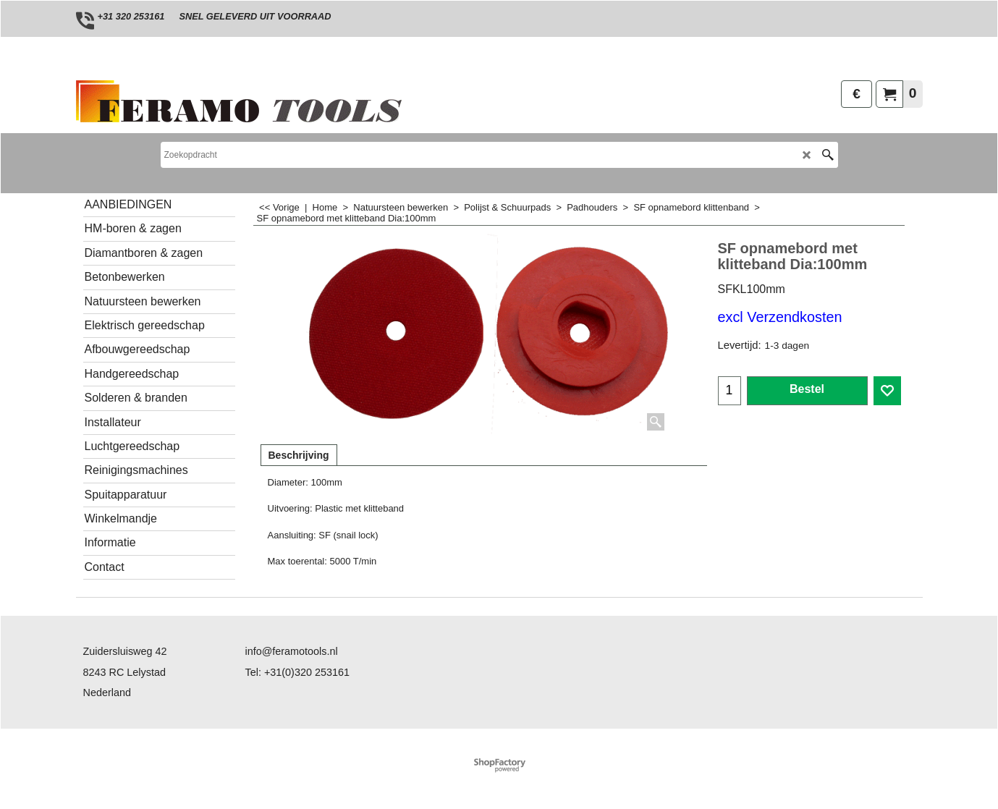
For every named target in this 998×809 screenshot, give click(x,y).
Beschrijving (298, 455)
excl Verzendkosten (780, 317)
